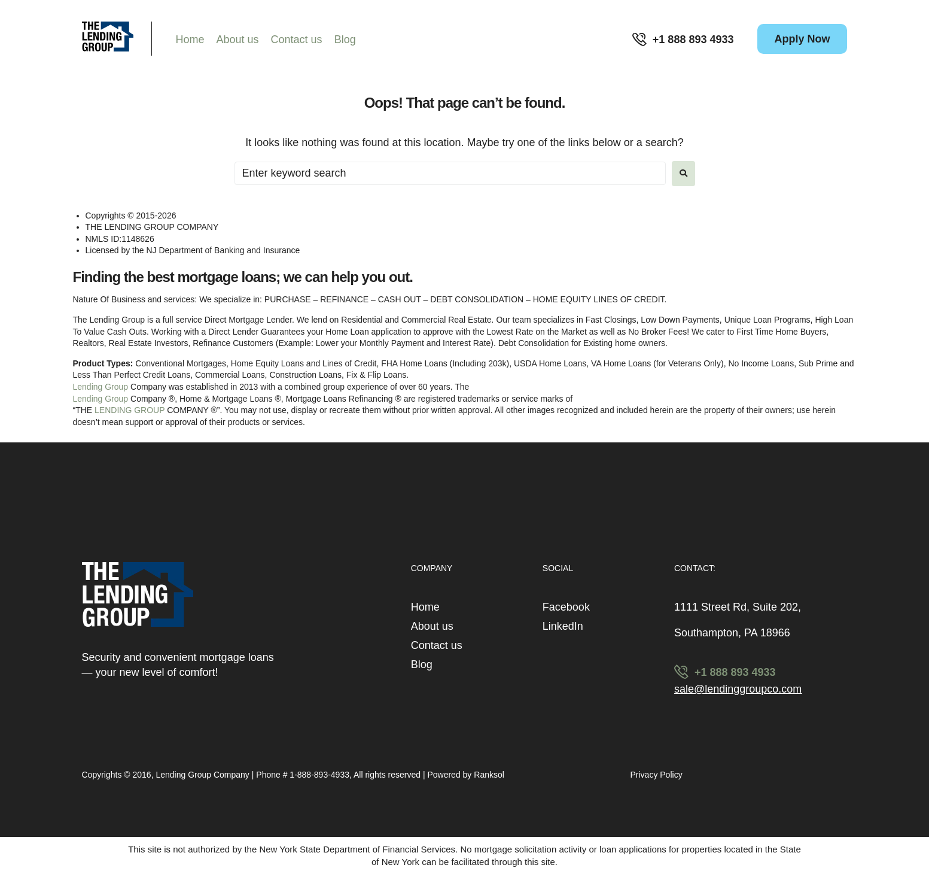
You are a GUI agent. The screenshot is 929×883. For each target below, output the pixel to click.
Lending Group (101, 387)
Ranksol (489, 774)
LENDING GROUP (130, 410)
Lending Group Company (203, 774)
